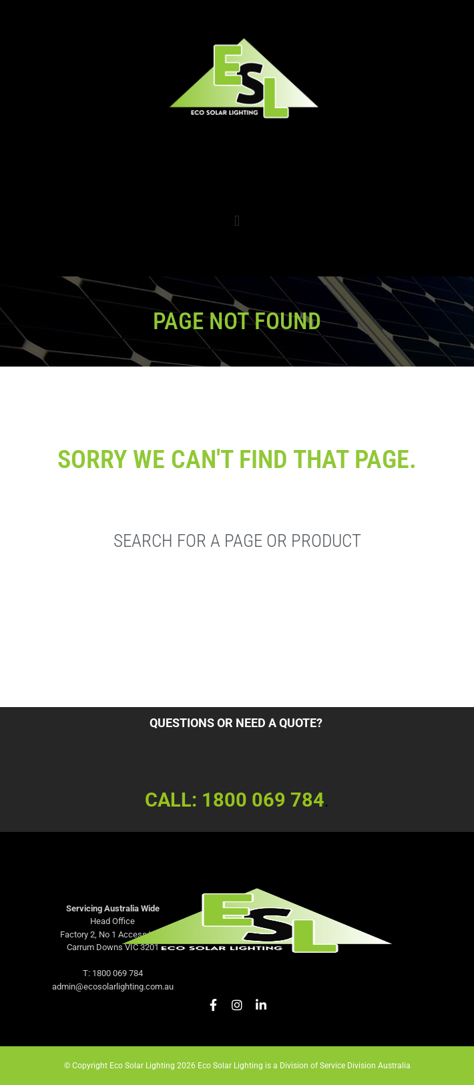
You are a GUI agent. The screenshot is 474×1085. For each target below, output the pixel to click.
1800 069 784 (263, 800)
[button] (236, 221)
